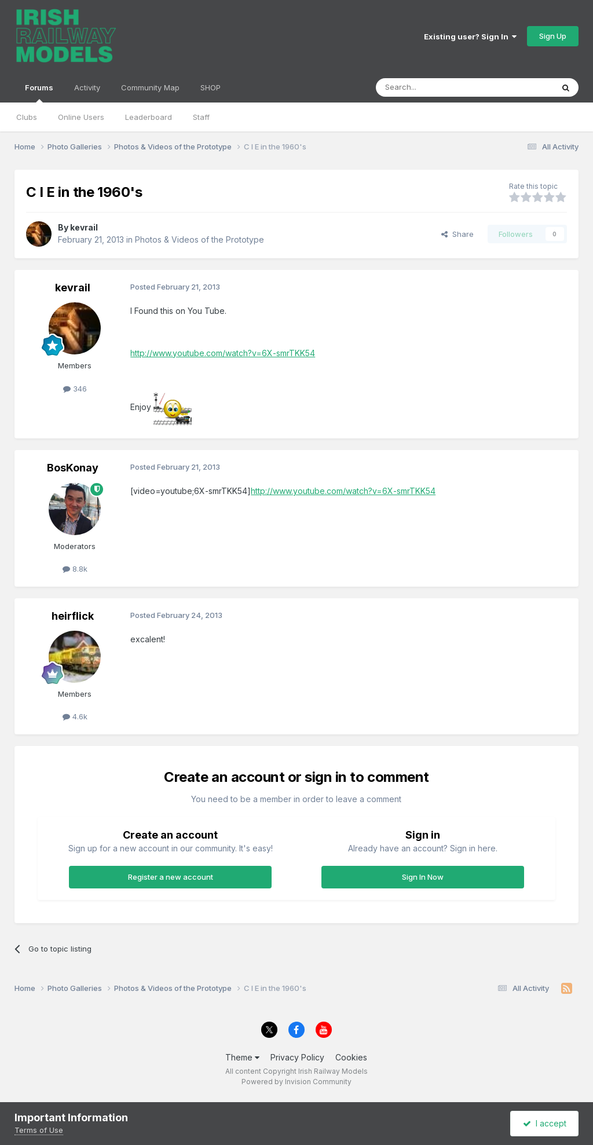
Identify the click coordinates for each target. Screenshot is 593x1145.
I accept (544, 1123)
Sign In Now (423, 876)
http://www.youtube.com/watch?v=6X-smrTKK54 (222, 353)
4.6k (75, 716)
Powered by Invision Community (296, 1081)
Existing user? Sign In (470, 36)
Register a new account (170, 876)
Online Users (81, 117)
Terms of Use (38, 1130)
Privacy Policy (297, 1057)
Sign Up (552, 36)
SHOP (210, 87)
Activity (87, 87)
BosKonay (72, 468)
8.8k (75, 568)
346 (75, 388)
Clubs (26, 117)
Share (457, 234)
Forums (39, 93)
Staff (201, 117)
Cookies (351, 1057)
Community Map (150, 87)
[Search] (435, 87)
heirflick (73, 616)
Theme (242, 1057)
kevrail (84, 227)
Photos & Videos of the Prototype (199, 239)
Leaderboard (148, 117)
